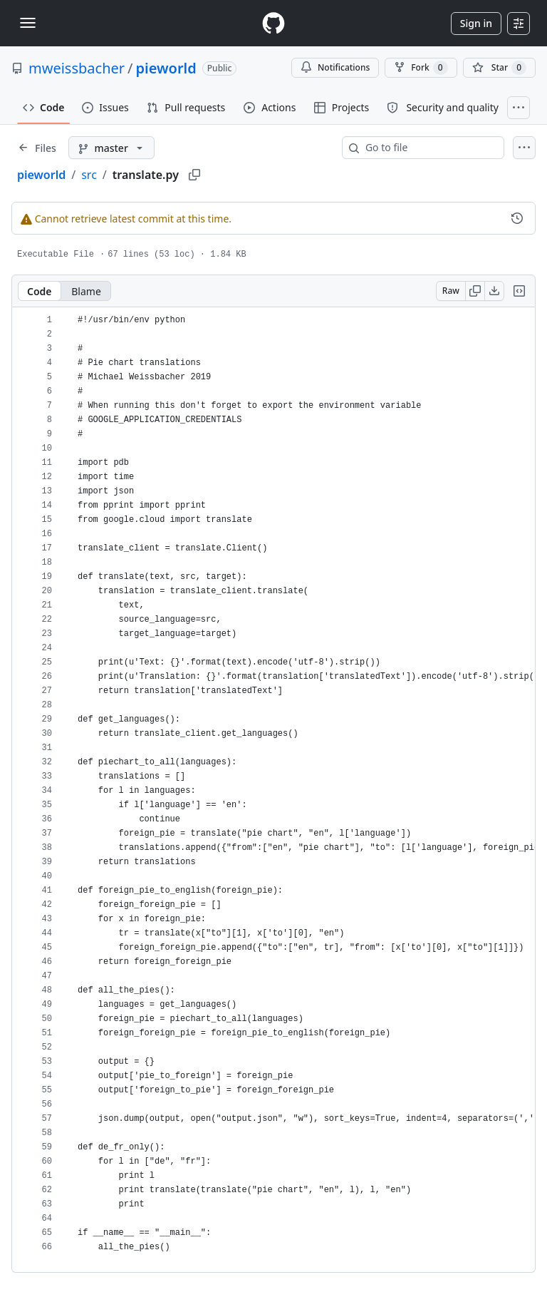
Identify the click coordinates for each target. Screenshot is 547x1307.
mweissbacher (76, 68)
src (89, 175)
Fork (420, 68)
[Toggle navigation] (27, 23)
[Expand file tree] (37, 147)
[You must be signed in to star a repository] (499, 68)
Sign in (476, 23)
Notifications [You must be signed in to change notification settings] (335, 67)
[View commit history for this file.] (517, 218)
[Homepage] (273, 23)
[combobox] (428, 147)
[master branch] (111, 147)
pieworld (166, 68)
